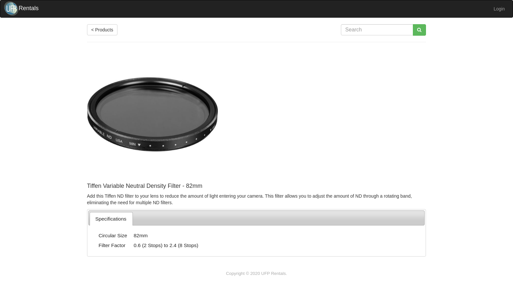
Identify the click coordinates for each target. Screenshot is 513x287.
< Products (102, 29)
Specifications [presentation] (110, 219)
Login (499, 8)
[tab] (111, 218)
